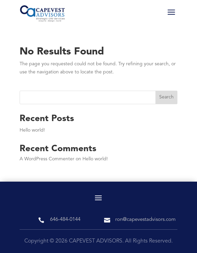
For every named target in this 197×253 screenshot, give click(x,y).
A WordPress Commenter (47, 159)
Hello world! (32, 130)
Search (166, 97)
